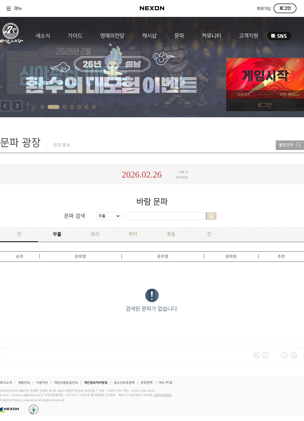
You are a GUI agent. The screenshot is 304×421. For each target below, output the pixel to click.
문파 (179, 36)
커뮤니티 (211, 36)
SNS (279, 36)
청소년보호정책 (124, 382)
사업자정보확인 (162, 395)
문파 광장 (20, 142)
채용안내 (24, 382)
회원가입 (264, 8)
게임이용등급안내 (66, 382)
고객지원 (248, 36)
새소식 (43, 36)
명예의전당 (112, 36)
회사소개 (6, 382)
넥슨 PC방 (165, 382)
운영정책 (147, 382)
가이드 (75, 36)
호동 (171, 234)
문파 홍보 (61, 145)
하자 (133, 234)
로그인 (285, 8)
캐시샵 (149, 36)
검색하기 (211, 216)
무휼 (101, 216)
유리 (95, 234)
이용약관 (42, 382)
